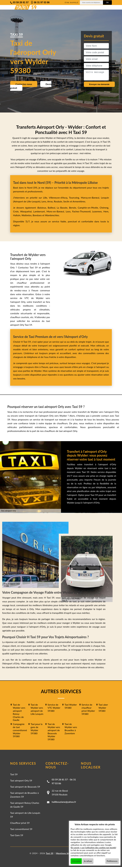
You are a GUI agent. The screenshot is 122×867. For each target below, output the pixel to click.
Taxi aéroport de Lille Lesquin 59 (25, 814)
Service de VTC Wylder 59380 (54, 707)
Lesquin (105, 197)
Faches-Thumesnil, (82, 211)
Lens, (44, 201)
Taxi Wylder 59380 (71, 706)
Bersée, (73, 207)
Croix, (16, 211)
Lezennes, (97, 211)
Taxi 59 (14, 774)
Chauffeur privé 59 (20, 822)
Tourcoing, (75, 197)
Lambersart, (40, 211)
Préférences (112, 861)
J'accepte (76, 861)
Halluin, (17, 215)
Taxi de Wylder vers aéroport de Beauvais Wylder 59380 (54, 732)
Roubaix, (58, 201)
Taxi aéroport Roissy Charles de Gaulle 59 (24, 804)
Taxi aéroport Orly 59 (21, 780)
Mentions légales (65, 853)
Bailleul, (52, 207)
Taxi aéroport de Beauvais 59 (25, 786)
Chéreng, (104, 207)
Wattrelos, (27, 215)
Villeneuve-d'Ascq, (59, 197)
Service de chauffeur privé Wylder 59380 (88, 709)
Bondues (37, 215)
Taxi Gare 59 (16, 835)
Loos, (69, 211)
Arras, (50, 201)
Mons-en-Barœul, (56, 211)
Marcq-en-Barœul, (91, 197)
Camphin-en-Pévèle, (89, 207)
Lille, (45, 197)
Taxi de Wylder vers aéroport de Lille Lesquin (37, 709)
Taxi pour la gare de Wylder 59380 (36, 729)
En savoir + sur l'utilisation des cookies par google (93, 847)
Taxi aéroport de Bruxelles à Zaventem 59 (24, 794)
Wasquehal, (26, 211)
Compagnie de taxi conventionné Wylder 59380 (20, 730)
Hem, (106, 211)
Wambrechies (51, 215)
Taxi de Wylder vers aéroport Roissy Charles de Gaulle (19, 712)
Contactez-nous (23, 84)
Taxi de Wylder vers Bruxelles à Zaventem (71, 729)
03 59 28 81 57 (60, 779)
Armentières (78, 201)
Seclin (66, 201)
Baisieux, (43, 207)
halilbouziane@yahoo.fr (64, 801)
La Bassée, (63, 207)
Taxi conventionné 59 (21, 829)
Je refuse (88, 861)
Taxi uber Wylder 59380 (103, 707)
